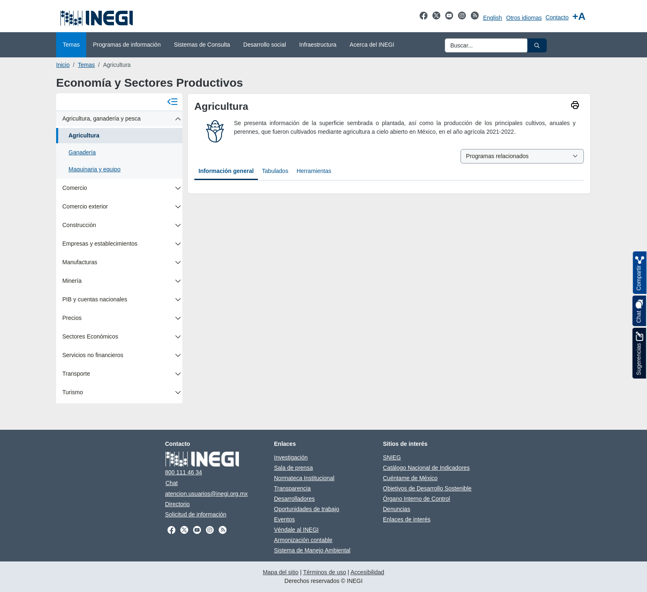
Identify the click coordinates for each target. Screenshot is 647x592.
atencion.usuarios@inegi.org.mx (206, 493)
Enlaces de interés (406, 519)
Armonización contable (303, 540)
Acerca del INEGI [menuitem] (371, 44)
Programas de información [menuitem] (127, 44)
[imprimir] (575, 106)
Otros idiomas (524, 17)
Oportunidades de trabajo (306, 509)
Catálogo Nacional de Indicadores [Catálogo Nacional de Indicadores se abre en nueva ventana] (426, 467)
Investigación (291, 457)
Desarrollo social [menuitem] (264, 44)
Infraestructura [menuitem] (317, 44)
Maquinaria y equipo (94, 169)
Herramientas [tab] (314, 171)
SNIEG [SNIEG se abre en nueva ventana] (392, 457)
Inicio (63, 65)
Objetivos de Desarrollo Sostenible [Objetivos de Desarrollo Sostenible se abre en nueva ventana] (427, 488)
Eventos (284, 519)
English (492, 17)
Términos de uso (324, 572)
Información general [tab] (226, 171)
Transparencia (292, 488)
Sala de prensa (293, 467)
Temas (86, 65)
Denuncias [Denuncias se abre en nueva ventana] (396, 509)
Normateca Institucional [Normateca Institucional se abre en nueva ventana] (304, 478)
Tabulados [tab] (275, 171)
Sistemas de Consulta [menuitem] (202, 44)
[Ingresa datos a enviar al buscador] (486, 45)
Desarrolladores (294, 498)
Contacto (557, 17)
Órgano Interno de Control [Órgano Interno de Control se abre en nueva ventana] (416, 498)
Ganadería (82, 152)
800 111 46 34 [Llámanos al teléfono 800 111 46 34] (183, 472)
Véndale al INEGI (296, 529)
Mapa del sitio (280, 572)
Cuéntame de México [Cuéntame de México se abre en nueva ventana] (410, 478)
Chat (171, 483)
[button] (537, 45)
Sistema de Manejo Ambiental (312, 550)
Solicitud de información (196, 514)
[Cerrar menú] (172, 102)
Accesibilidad (367, 572)
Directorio (177, 504)
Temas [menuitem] (71, 44)
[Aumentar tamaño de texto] (579, 16)
